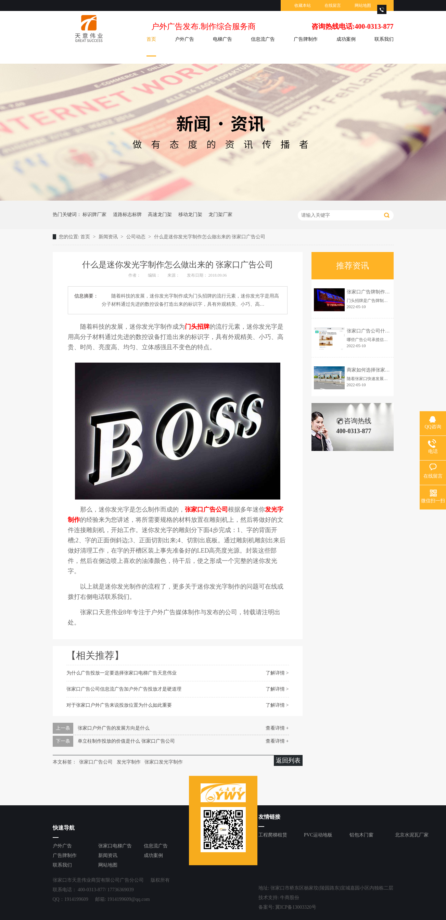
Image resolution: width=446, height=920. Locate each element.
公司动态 (136, 236)
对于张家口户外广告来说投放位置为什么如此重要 (119, 705)
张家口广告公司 (96, 762)
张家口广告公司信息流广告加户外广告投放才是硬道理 (123, 689)
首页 (151, 39)
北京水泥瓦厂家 (412, 834)
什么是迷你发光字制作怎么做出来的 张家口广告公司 (210, 236)
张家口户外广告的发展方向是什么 (114, 728)
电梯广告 (222, 39)
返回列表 (288, 760)
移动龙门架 (190, 214)
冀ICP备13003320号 (295, 907)
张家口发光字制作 (163, 762)
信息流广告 (263, 39)
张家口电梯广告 (115, 845)
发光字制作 (129, 762)
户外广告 (184, 39)
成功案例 (346, 39)
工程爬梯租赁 (272, 834)
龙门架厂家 (220, 214)
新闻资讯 (109, 236)
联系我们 (384, 39)
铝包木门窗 (361, 834)
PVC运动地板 (318, 834)
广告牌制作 (306, 39)
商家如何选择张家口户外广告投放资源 (387, 370)
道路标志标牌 (127, 214)
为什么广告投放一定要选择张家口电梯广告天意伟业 (121, 673)
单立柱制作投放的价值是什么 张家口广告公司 (126, 741)
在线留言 (332, 5)
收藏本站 (302, 5)
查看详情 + (277, 728)
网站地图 (363, 5)
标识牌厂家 (94, 214)
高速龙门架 (160, 214)
